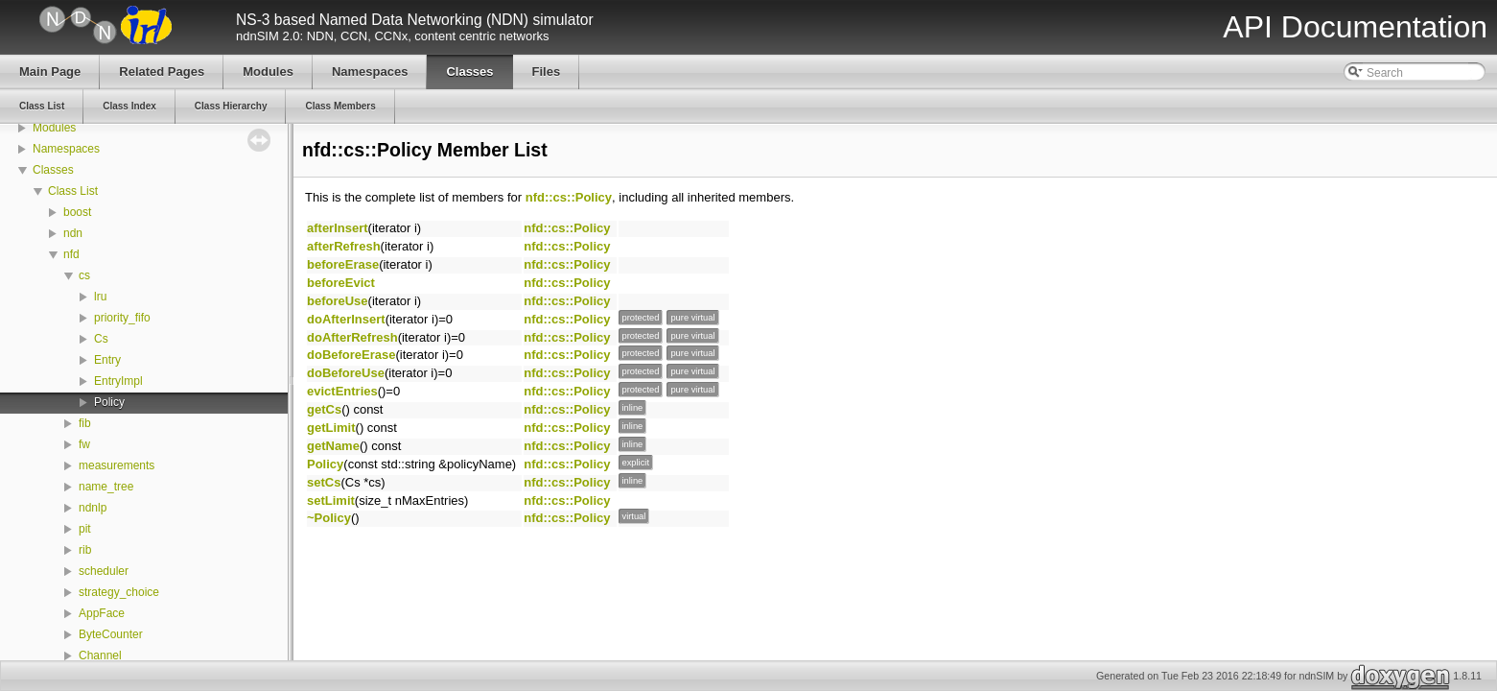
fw (84, 444)
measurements (116, 465)
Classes (53, 170)
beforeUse (337, 301)
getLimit (331, 427)
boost (77, 212)
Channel (100, 655)
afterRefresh (344, 246)
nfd (71, 254)
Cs (101, 339)
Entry (107, 360)
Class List (73, 191)
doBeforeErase (351, 354)
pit (85, 529)
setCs (323, 482)
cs (84, 275)
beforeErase (343, 264)
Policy (109, 402)
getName (333, 446)
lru (100, 296)
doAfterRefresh (352, 337)
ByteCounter (111, 634)
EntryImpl (118, 381)
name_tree (106, 486)
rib (85, 550)
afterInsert (337, 228)
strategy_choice (119, 592)
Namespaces (66, 148)
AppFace (102, 613)
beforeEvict (341, 282)
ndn (72, 233)
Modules (54, 127)
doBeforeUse (346, 373)
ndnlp (92, 507)
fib (85, 423)
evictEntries (342, 391)
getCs (324, 409)
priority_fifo (122, 317)
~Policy (329, 518)
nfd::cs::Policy (569, 197)
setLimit (331, 500)
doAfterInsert (346, 319)
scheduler (104, 571)
